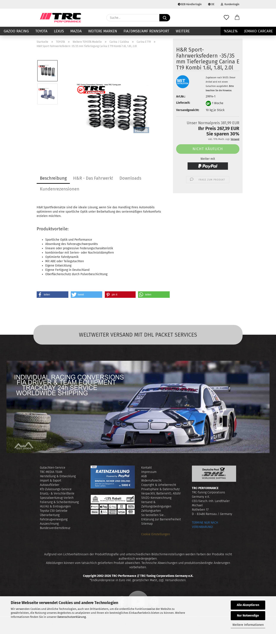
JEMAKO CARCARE (258, 31)
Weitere (183, 31)
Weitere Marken (102, 31)
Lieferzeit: (183, 103)
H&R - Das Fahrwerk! (93, 178)
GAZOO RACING (16, 31)
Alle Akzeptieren (248, 605)
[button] (237, 18)
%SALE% (231, 31)
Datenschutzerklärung (71, 616)
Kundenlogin (230, 4)
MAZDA (76, 31)
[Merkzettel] (226, 18)
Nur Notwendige (248, 615)
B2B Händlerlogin (190, 4)
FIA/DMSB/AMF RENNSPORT (146, 31)
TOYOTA (41, 31)
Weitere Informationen (248, 625)
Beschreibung (53, 178)
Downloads (130, 178)
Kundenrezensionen (59, 188)
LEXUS (59, 31)
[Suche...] (164, 17)
